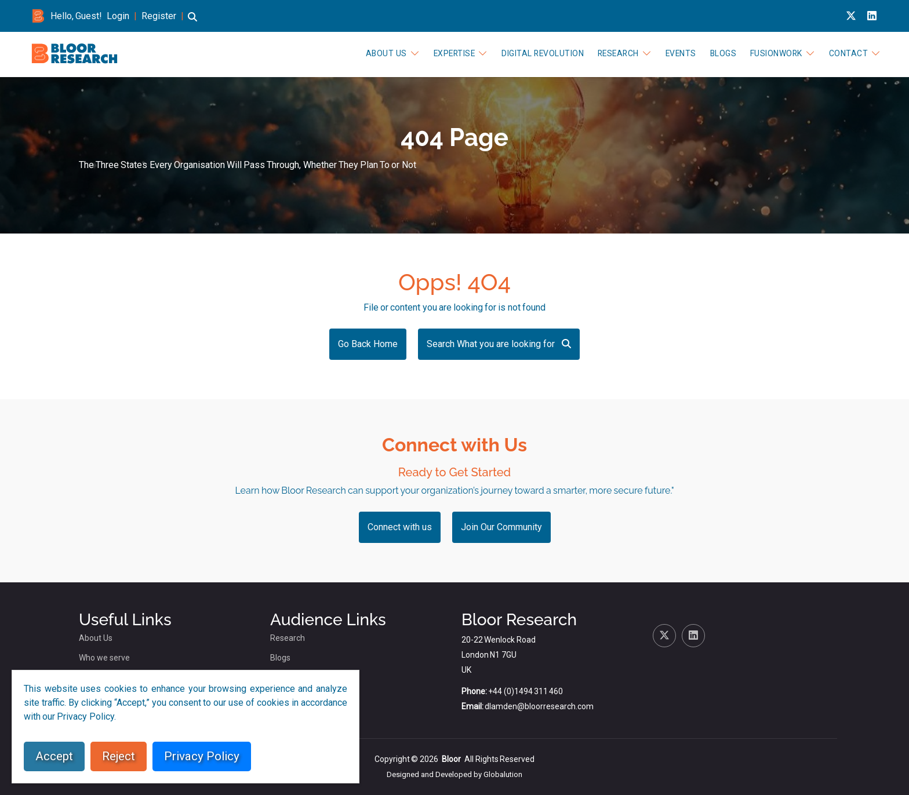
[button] (192, 22)
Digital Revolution (547, 53)
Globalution (502, 774)
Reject (118, 756)
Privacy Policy (201, 756)
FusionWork (777, 53)
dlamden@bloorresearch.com (539, 706)
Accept (54, 756)
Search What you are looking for (499, 343)
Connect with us (400, 527)
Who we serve (104, 658)
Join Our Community (501, 527)
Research (621, 53)
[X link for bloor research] (851, 15)
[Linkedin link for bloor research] (872, 15)
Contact (848, 53)
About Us (392, 53)
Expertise (459, 53)
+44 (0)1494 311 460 (525, 691)
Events (682, 53)
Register (158, 15)
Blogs (724, 53)
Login (118, 15)
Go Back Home (368, 343)
